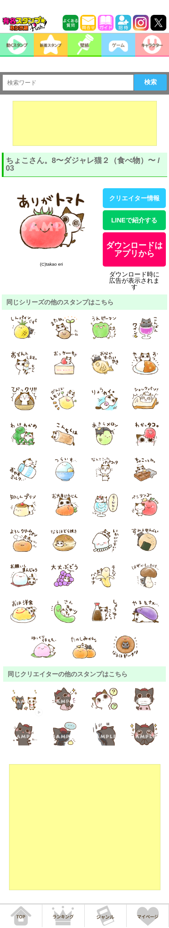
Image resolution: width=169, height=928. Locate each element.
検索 (150, 82)
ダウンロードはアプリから (134, 249)
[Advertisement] (85, 123)
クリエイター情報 (134, 198)
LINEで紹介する (134, 220)
